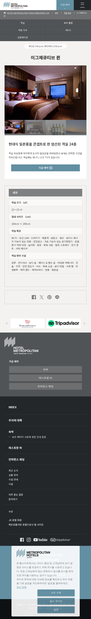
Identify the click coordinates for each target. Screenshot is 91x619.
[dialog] (45, 581)
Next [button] (84, 323)
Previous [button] (6, 323)
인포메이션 (23, 37)
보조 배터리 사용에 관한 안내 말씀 (29, 437)
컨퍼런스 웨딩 (45, 386)
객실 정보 (67, 12)
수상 (11, 511)
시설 (11, 484)
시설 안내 (13, 479)
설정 (56, 609)
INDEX (13, 407)
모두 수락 (56, 592)
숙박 (56, 12)
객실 (23, 22)
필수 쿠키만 (56, 601)
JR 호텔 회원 (15, 520)
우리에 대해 (15, 420)
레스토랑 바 (45, 378)
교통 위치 (13, 475)
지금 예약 (65, 4)
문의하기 (13, 499)
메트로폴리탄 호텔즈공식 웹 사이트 (26, 524)
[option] (27, 323)
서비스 (68, 30)
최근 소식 (13, 470)
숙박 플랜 (68, 22)
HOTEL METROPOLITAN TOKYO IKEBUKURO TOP (28, 12)
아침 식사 (22, 30)
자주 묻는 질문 (16, 494)
